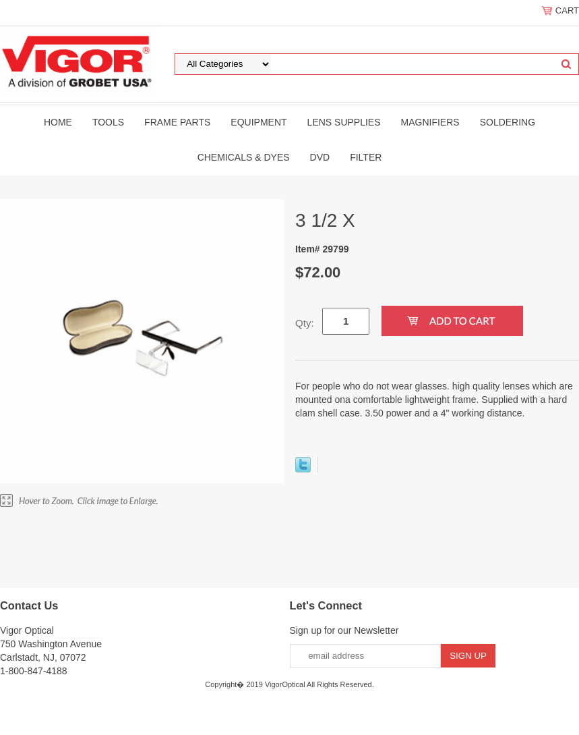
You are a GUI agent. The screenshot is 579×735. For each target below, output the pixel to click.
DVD (320, 157)
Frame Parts (177, 122)
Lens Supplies (344, 122)
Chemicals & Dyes (243, 157)
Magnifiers (430, 122)
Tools (108, 122)
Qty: (304, 323)
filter (366, 157)
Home (58, 122)
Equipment (258, 122)
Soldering (507, 122)
